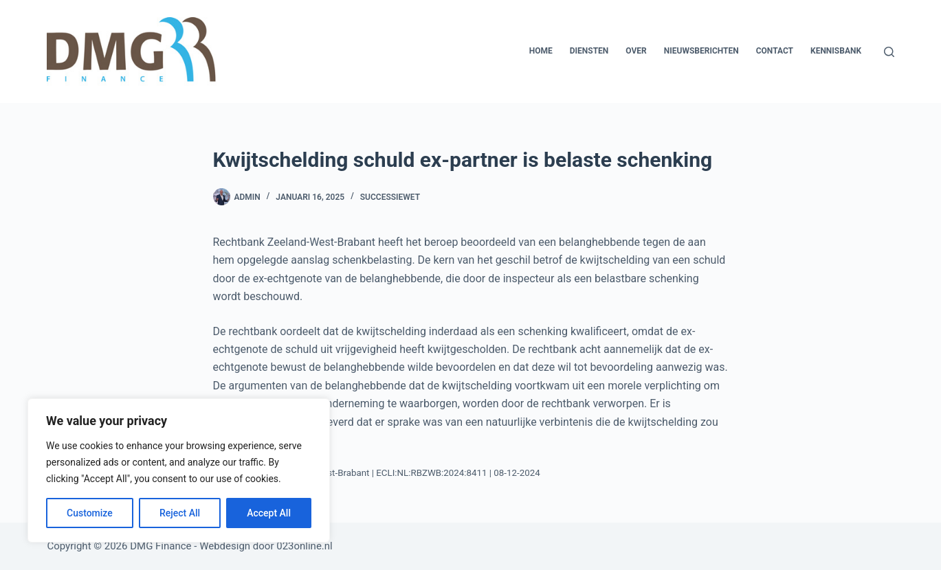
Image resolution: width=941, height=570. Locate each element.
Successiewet (390, 197)
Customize (90, 513)
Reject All (179, 513)
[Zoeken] (889, 52)
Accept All (269, 513)
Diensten (589, 51)
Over (636, 51)
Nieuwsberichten (701, 51)
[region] (178, 470)
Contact (774, 51)
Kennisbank (835, 51)
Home (541, 51)
